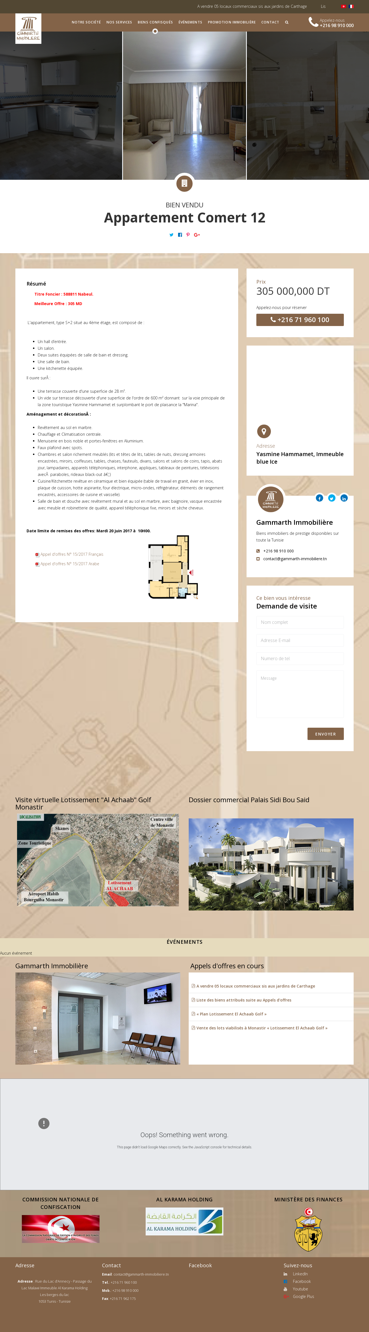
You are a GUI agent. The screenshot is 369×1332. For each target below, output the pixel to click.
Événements (190, 22)
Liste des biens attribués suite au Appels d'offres (241, 1000)
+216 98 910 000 (337, 25)
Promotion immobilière (232, 22)
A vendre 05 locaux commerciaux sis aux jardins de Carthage (262, 6)
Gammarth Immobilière (294, 522)
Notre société (86, 22)
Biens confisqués (155, 22)
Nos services (119, 22)
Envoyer (325, 734)
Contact (270, 22)
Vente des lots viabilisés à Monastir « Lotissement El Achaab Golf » (259, 1028)
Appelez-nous (332, 20)
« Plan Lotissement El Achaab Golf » (229, 1014)
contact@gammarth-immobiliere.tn (141, 1274)
